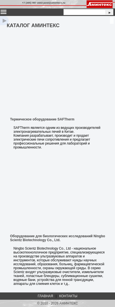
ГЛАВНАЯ (45, 296)
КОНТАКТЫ (68, 296)
